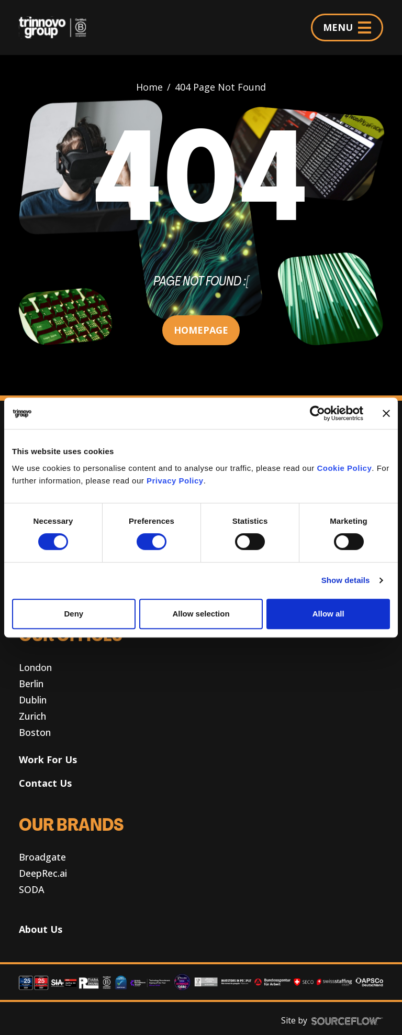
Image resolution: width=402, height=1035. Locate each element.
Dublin (33, 699)
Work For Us (48, 759)
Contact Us (45, 783)
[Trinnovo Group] (57, 27)
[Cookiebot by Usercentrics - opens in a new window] (317, 413)
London (35, 667)
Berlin (31, 683)
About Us (40, 929)
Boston (35, 732)
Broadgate (42, 857)
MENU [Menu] (347, 27)
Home (149, 87)
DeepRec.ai (43, 873)
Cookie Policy (344, 468)
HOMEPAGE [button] (201, 330)
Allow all (328, 613)
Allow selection (200, 613)
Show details (345, 580)
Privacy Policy (175, 480)
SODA (31, 889)
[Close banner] (386, 413)
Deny (73, 613)
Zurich (32, 716)
